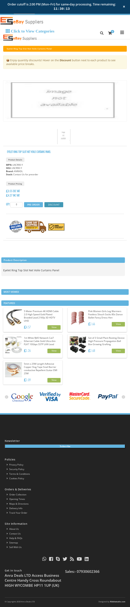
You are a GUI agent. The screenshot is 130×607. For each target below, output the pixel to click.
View (54, 327)
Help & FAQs (14, 538)
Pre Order (33, 204)
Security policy (15, 469)
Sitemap (12, 542)
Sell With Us (14, 547)
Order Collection (16, 494)
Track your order (17, 512)
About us (13, 529)
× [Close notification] (124, 7)
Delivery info (14, 508)
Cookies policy (15, 478)
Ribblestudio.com (117, 601)
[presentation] (6, 397)
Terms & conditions (18, 473)
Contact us (14, 533)
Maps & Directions (18, 503)
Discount (54, 204)
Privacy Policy (15, 464)
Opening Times (16, 499)
